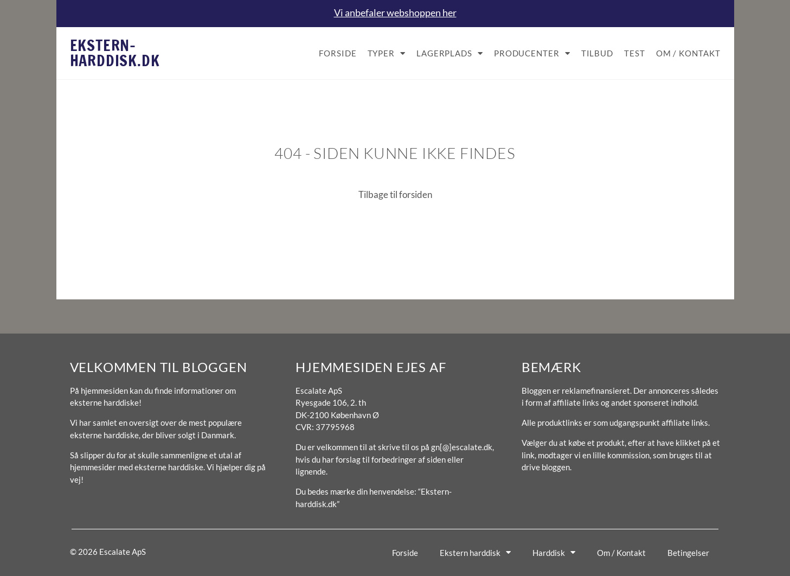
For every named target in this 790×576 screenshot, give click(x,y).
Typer (387, 53)
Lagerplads (449, 53)
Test (634, 53)
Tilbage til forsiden (395, 194)
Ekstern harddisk (475, 552)
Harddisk (553, 552)
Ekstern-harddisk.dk (115, 53)
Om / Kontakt (688, 53)
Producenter (532, 53)
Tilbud (597, 53)
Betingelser (688, 553)
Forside (337, 53)
